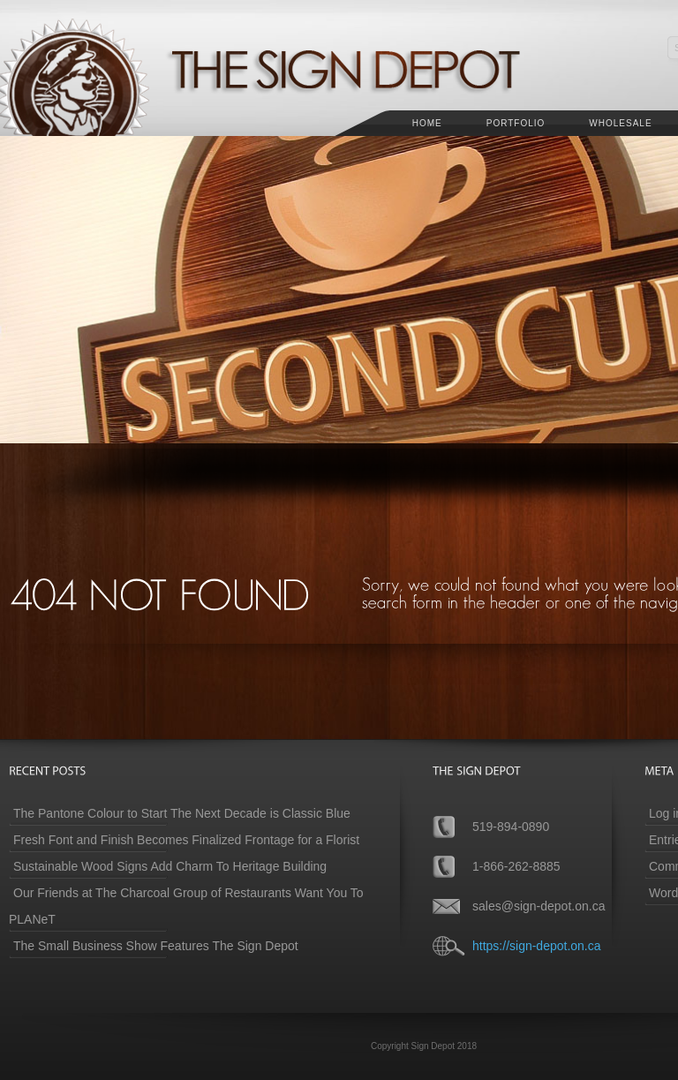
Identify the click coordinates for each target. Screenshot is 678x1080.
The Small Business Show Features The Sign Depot (155, 946)
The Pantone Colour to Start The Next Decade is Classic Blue (181, 813)
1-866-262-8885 (516, 866)
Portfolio (516, 123)
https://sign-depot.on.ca (536, 946)
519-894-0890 (510, 826)
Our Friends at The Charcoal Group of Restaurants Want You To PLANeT (186, 906)
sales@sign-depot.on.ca (538, 906)
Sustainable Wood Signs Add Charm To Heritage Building (170, 866)
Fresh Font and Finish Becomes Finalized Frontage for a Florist (186, 840)
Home (427, 123)
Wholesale (620, 123)
